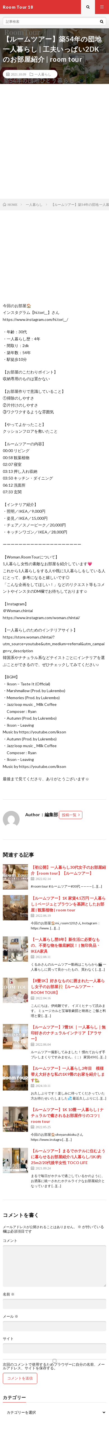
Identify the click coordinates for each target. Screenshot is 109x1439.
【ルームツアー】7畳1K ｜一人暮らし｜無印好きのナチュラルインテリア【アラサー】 (68, 1033)
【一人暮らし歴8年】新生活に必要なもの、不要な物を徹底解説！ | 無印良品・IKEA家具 (65, 945)
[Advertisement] (54, 141)
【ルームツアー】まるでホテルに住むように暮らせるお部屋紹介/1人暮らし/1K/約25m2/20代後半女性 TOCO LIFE (68, 1156)
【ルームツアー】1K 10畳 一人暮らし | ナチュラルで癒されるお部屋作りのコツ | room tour (67, 1115)
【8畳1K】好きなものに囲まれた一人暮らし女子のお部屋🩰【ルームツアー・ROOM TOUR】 (68, 986)
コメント (10, 1240)
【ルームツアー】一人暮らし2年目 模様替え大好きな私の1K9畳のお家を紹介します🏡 (68, 1074)
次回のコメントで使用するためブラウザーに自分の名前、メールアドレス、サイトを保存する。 (54, 1366)
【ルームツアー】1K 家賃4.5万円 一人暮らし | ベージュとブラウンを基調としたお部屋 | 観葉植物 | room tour (68, 904)
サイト (8, 1338)
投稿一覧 (69, 815)
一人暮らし (42, 74)
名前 (9, 1294)
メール (10, 1316)
